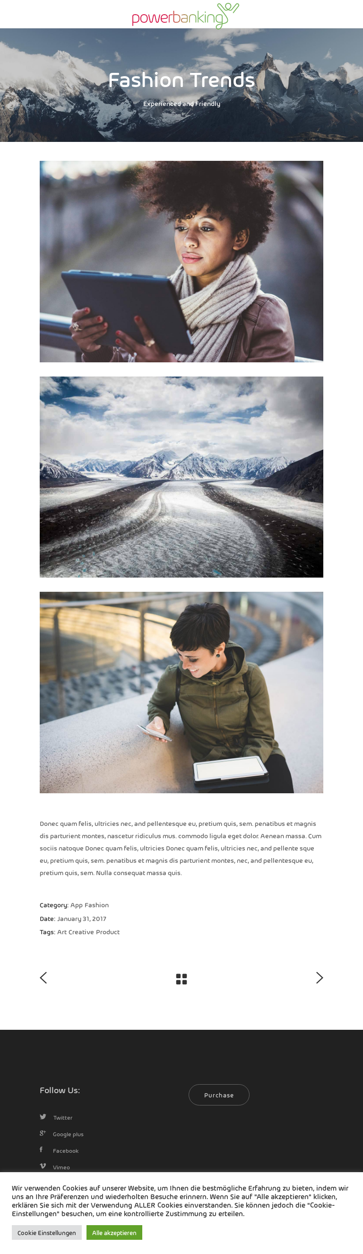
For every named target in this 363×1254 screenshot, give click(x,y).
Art (62, 931)
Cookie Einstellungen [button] (46, 1232)
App (76, 904)
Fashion (97, 904)
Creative (81, 931)
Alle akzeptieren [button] (114, 1232)
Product (108, 931)
